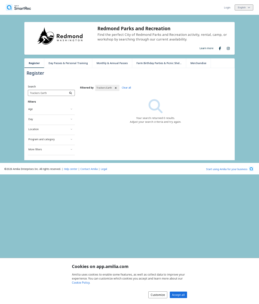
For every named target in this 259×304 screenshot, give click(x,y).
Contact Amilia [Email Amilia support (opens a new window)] (89, 169)
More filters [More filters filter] (35, 149)
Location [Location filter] (33, 129)
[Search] (70, 93)
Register (34, 63)
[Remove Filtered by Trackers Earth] (116, 88)
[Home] (18, 7)
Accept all (178, 295)
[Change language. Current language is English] (244, 7)
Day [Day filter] (30, 119)
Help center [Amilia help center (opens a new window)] (70, 169)
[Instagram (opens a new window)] (228, 47)
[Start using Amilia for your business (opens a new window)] (230, 168)
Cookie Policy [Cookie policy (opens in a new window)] (81, 283)
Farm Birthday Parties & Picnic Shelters (160, 63)
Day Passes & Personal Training (68, 63)
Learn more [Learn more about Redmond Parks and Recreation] (206, 48)
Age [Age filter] (30, 109)
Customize (158, 295)
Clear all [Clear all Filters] (126, 87)
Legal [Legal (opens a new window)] (104, 169)
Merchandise (198, 63)
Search (32, 86)
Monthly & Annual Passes (112, 63)
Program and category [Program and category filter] (41, 139)
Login (227, 7)
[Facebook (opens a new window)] (220, 47)
